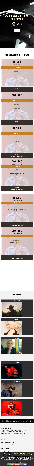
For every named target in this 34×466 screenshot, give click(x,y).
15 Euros (17, 121)
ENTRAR (17, 30)
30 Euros (17, 224)
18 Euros (17, 88)
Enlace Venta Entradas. (16, 123)
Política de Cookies (19, 436)
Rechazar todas (17, 464)
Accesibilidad (25, 436)
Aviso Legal (6, 436)
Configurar (24, 464)
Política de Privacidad (12, 436)
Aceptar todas (10, 464)
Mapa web (2, 436)
